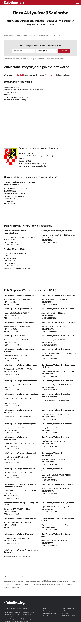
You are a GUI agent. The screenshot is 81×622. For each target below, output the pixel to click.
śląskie (32, 584)
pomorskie (26, 584)
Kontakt (46, 616)
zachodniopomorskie (11, 587)
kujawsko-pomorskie (21, 581)
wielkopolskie (69, 584)
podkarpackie (9, 584)
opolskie (72, 581)
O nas (45, 608)
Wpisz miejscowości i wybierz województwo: (40, 45)
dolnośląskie (8, 581)
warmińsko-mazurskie (55, 584)
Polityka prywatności (68, 608)
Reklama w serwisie (49, 613)
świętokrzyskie (41, 584)
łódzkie (46, 581)
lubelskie (33, 581)
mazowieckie (63, 581)
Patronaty (46, 611)
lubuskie (40, 581)
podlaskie (17, 584)
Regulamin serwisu (67, 611)
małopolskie (53, 581)
